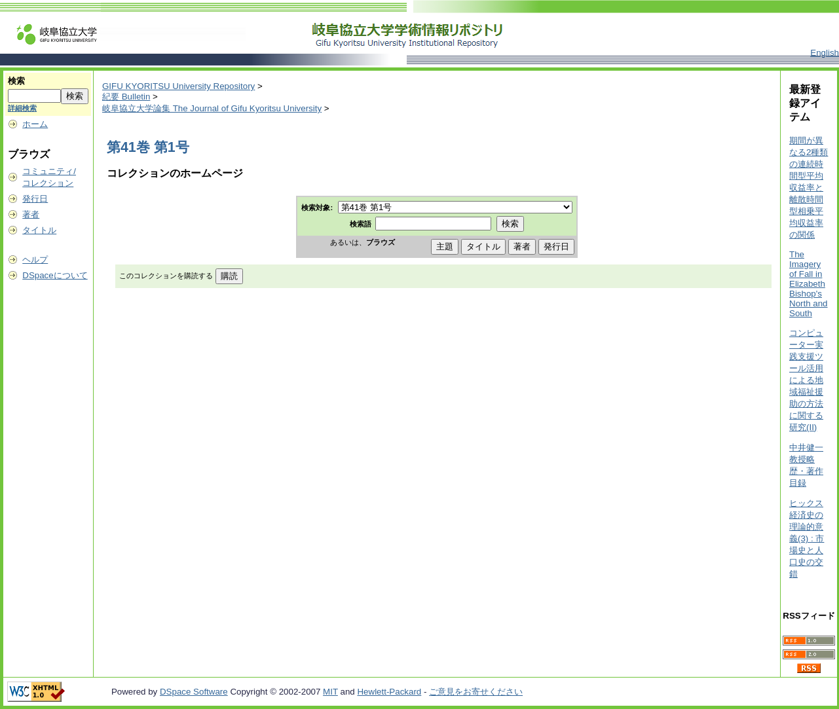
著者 (30, 214)
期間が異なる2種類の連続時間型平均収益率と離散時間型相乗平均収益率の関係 (808, 188)
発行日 (35, 199)
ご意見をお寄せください (476, 692)
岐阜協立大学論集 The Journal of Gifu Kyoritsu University (212, 108)
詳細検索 (22, 108)
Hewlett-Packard (389, 692)
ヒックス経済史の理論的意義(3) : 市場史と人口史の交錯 (806, 538)
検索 (16, 81)
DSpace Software (194, 692)
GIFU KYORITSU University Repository (178, 86)
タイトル (39, 230)
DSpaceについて (54, 275)
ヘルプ (35, 259)
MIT (330, 692)
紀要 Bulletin (126, 96)
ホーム (35, 124)
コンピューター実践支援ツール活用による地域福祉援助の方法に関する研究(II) (806, 380)
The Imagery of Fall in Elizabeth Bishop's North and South (808, 283)
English (824, 53)
